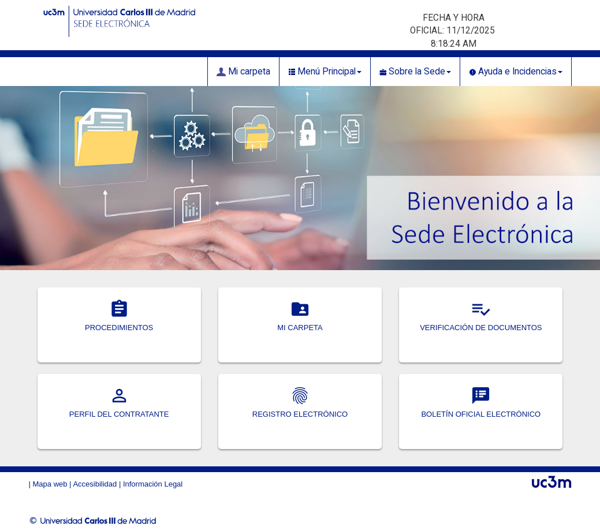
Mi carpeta (243, 71)
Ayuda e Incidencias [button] (515, 71)
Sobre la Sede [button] (415, 71)
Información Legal (152, 484)
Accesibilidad (95, 484)
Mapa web (50, 484)
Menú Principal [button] (325, 71)
